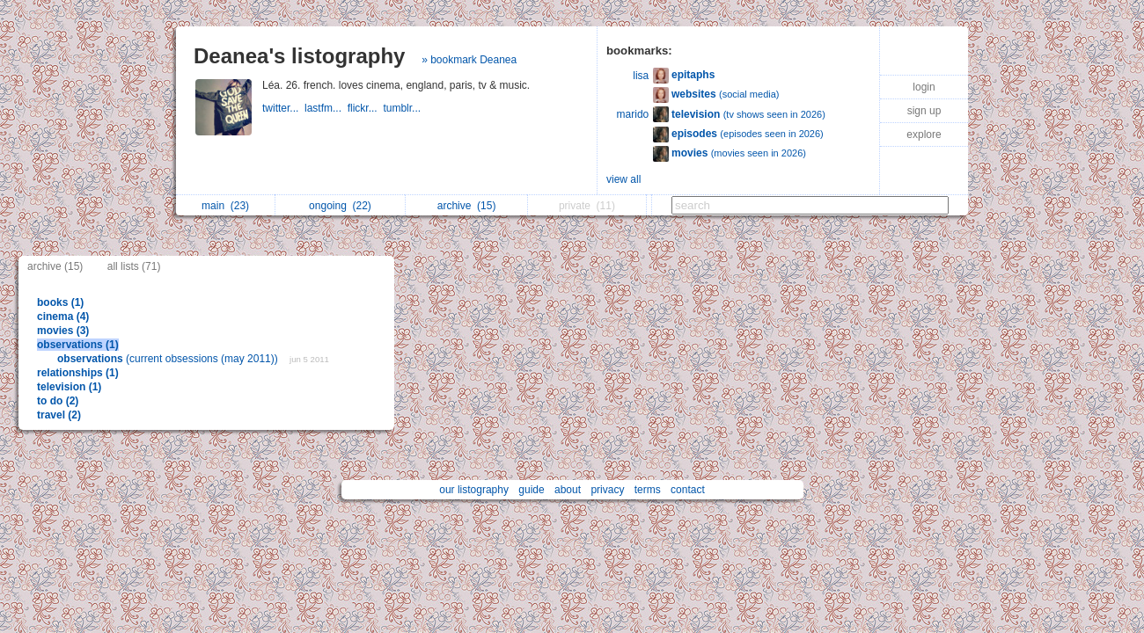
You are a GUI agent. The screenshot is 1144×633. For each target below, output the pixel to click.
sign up (924, 111)
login (924, 87)
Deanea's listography (299, 56)
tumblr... (403, 108)
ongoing (340, 206)
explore (923, 134)
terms (647, 490)
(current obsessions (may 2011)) (169, 359)
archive (466, 206)
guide (531, 490)
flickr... (366, 108)
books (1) (60, 302)
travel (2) (59, 415)
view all (623, 179)
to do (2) (57, 401)
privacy (607, 490)
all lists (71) (134, 266)
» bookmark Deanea (469, 60)
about (567, 490)
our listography (474, 490)
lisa (641, 75)
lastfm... (326, 108)
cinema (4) (63, 316)
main (225, 206)
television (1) (69, 387)
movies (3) (63, 330)
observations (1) (78, 344)
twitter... (283, 108)
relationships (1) (78, 373)
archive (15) (55, 266)
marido (633, 114)
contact (688, 490)
